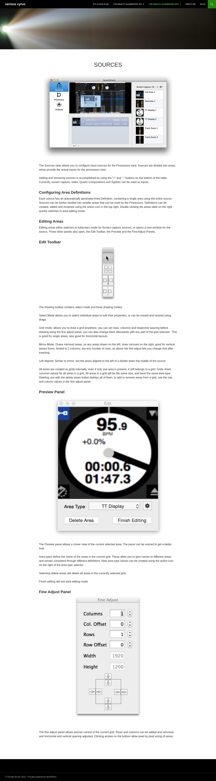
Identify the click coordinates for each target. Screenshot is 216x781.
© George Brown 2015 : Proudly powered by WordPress (31, 777)
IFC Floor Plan (101, 4)
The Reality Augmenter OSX (164, 4)
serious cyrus (15, 4)
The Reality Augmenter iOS (127, 4)
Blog (202, 4)
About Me (190, 4)
